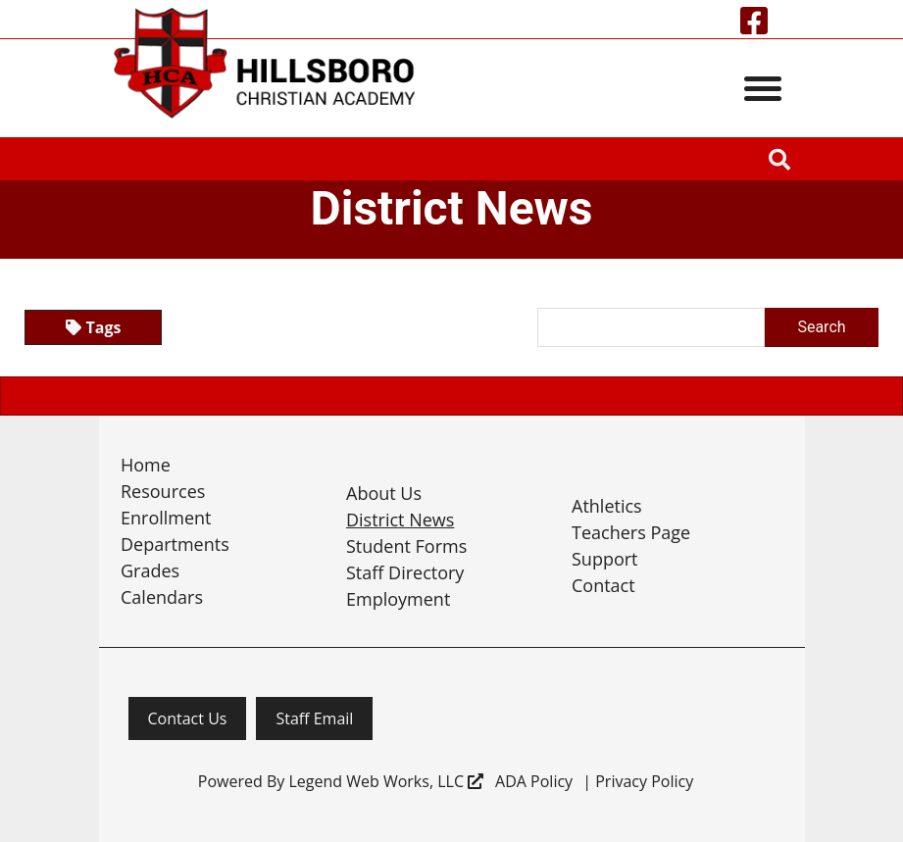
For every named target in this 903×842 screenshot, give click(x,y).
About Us (384, 493)
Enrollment (166, 517)
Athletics (607, 506)
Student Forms (406, 546)
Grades (150, 570)
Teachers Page (631, 532)
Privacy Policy (644, 781)
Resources (163, 491)
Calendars (162, 597)
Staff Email (314, 718)
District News (400, 519)
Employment (398, 599)
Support (605, 558)
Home (146, 464)
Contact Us (187, 718)
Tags (94, 327)
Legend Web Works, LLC (385, 781)
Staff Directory (405, 572)
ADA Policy (534, 781)
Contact (603, 585)
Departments (175, 544)
